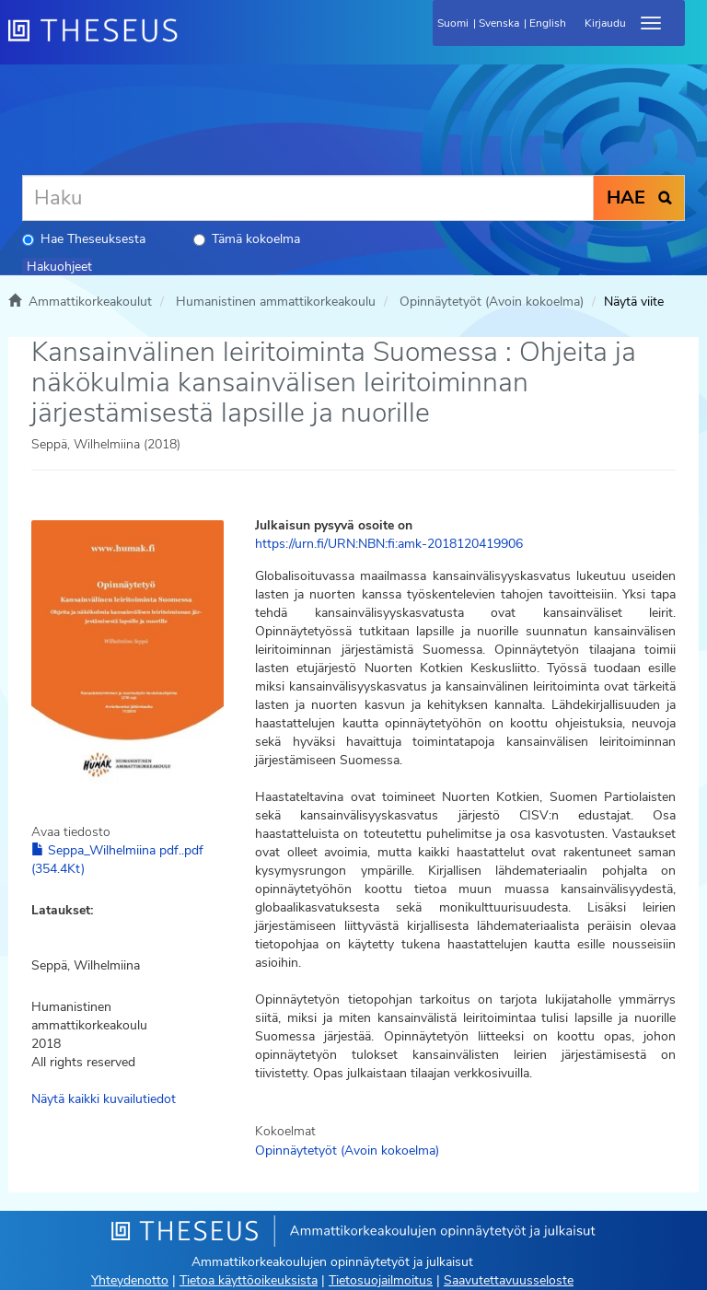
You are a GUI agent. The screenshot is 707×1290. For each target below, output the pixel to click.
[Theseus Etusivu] (192, 41)
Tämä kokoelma (246, 239)
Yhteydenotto (129, 1280)
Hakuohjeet (59, 266)
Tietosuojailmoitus (381, 1280)
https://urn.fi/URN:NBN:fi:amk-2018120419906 (389, 543)
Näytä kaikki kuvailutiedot (103, 1099)
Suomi (453, 23)
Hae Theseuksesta (83, 239)
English (547, 23)
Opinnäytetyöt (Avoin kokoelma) (492, 301)
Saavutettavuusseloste (509, 1280)
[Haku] (308, 198)
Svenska (499, 23)
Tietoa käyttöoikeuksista (249, 1280)
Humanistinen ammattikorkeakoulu (276, 301)
